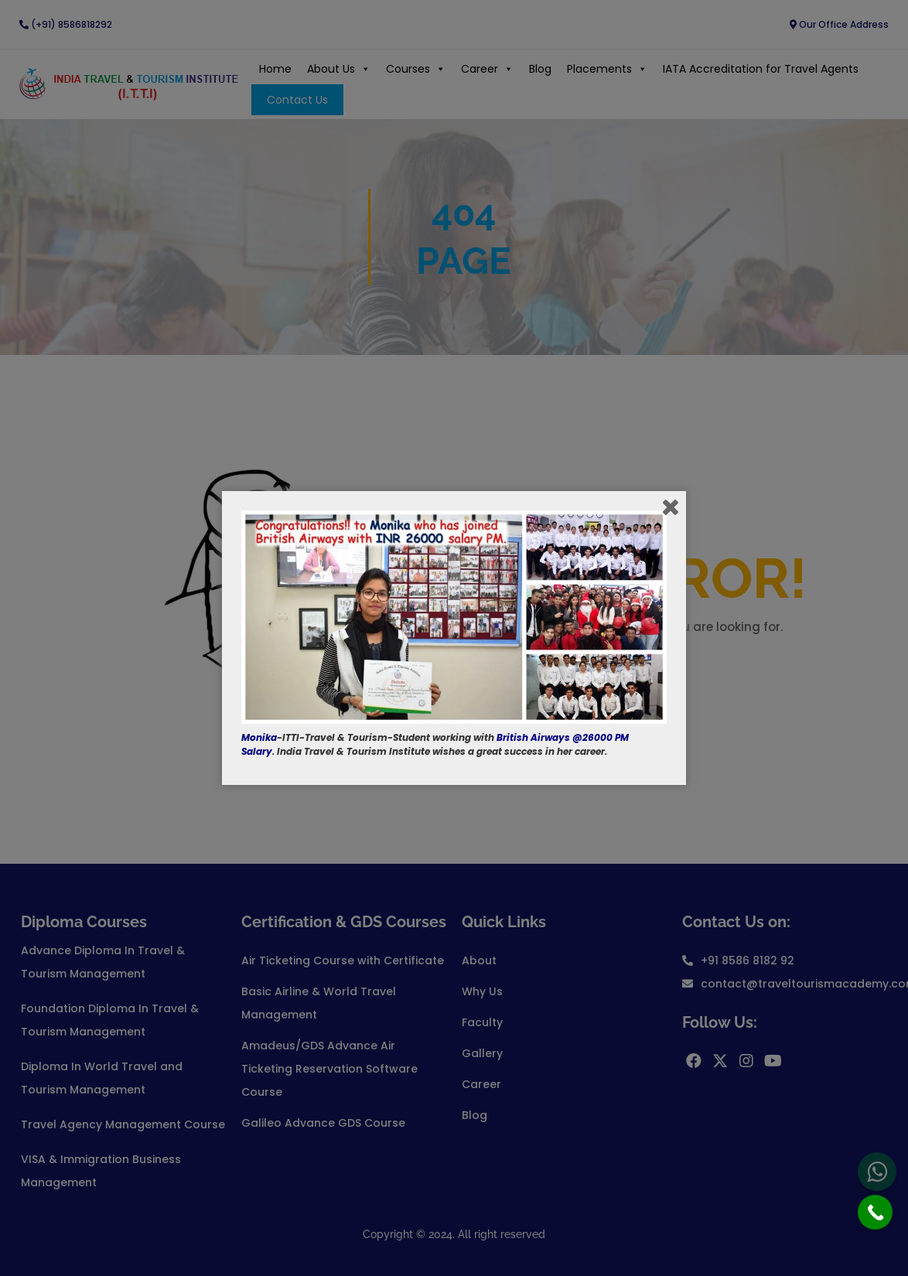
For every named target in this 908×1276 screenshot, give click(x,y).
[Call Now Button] (875, 1212)
